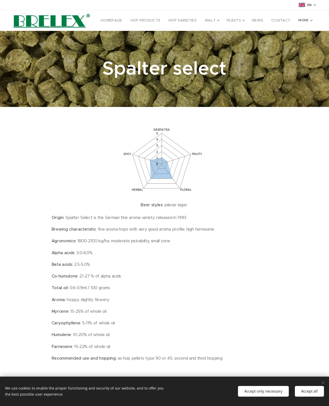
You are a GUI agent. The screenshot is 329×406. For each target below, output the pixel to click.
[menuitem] (119, 20)
